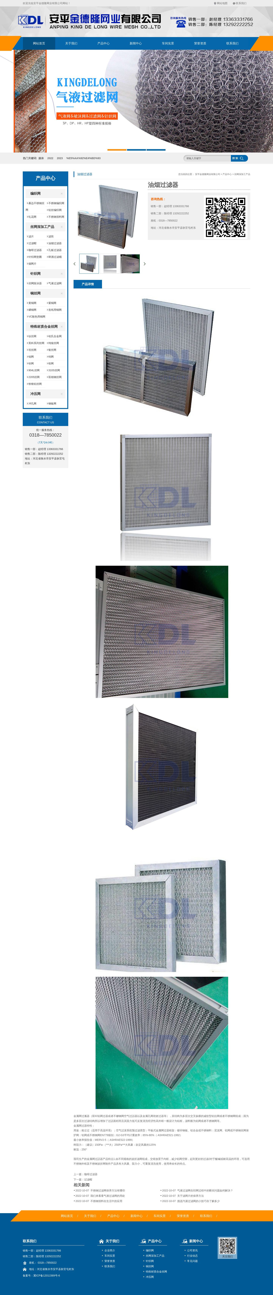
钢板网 (52, 403)
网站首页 (39, 43)
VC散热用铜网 (36, 316)
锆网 (51, 363)
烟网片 (32, 263)
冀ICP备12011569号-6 (46, 1275)
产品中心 (103, 43)
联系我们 (241, 3)
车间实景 (168, 43)
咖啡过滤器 (35, 250)
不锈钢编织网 (56, 203)
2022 (50, 158)
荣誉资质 (200, 43)
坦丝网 (32, 349)
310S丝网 (54, 370)
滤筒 (51, 236)
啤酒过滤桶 (55, 256)
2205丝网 (34, 377)
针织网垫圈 (35, 256)
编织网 (150, 1250)
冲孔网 (32, 403)
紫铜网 (52, 302)
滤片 (31, 236)
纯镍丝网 (53, 343)
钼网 (31, 356)
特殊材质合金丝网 (156, 1271)
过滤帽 (32, 243)
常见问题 (192, 1260)
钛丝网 (32, 336)
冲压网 (150, 1276)
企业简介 (109, 1250)
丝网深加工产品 (242, 174)
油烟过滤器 (55, 243)
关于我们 (71, 43)
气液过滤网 (55, 283)
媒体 (41, 158)
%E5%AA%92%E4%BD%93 (83, 158)
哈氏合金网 (55, 336)
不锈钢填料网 (56, 216)
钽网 (31, 363)
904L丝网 (34, 370)
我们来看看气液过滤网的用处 (100, 1195)
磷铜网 (32, 309)
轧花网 (32, 216)
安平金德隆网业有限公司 (207, 174)
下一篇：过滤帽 (83, 1179)
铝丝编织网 (55, 209)
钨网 (51, 356)
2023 (60, 158)
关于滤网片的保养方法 (183, 1195)
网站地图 (222, 3)
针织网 (150, 1260)
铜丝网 (150, 1266)
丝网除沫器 (35, 283)
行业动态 (192, 1255)
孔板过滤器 (55, 250)
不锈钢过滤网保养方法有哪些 (100, 1190)
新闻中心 (136, 43)
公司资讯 (192, 1250)
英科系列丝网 (36, 343)
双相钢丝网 (55, 377)
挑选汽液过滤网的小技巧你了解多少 (191, 1201)
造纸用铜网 (55, 309)
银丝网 (52, 349)
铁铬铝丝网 (35, 383)
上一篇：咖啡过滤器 (85, 1174)
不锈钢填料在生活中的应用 (98, 1201)
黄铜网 (32, 302)
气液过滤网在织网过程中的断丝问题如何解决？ (197, 1190)
